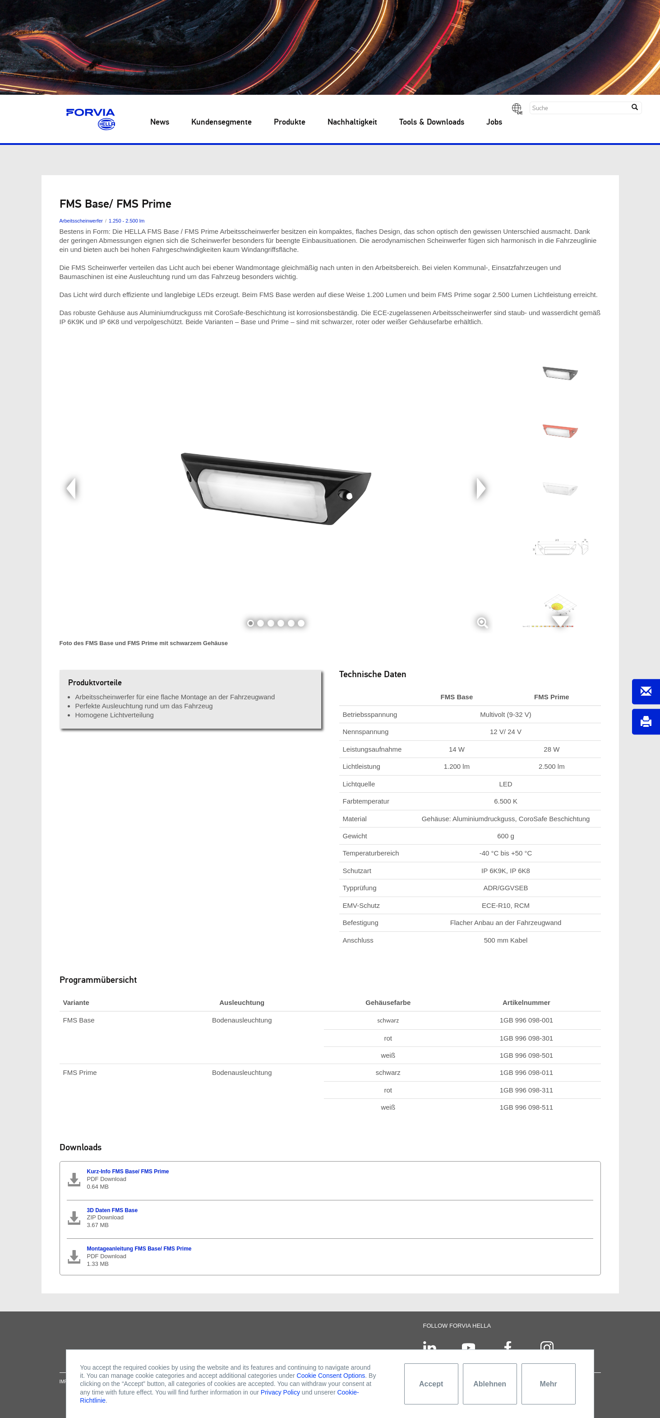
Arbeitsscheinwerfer (81, 220)
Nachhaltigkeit (352, 122)
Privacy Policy (280, 1392)
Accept (431, 1384)
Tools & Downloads (431, 122)
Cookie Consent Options (331, 1375)
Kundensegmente (221, 122)
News (159, 122)
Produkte (289, 122)
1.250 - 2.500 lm (126, 220)
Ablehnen (489, 1384)
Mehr (548, 1384)
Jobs (494, 122)
